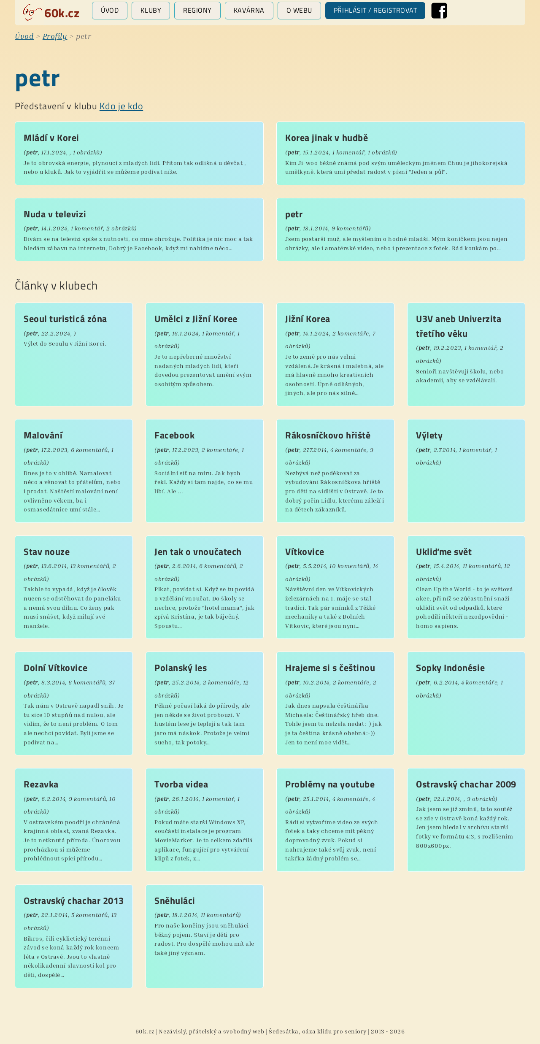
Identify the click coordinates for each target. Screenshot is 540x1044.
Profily (55, 36)
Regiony (197, 10)
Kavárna (249, 10)
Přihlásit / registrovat (375, 10)
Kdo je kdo (121, 106)
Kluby (150, 10)
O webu (299, 10)
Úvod (110, 10)
